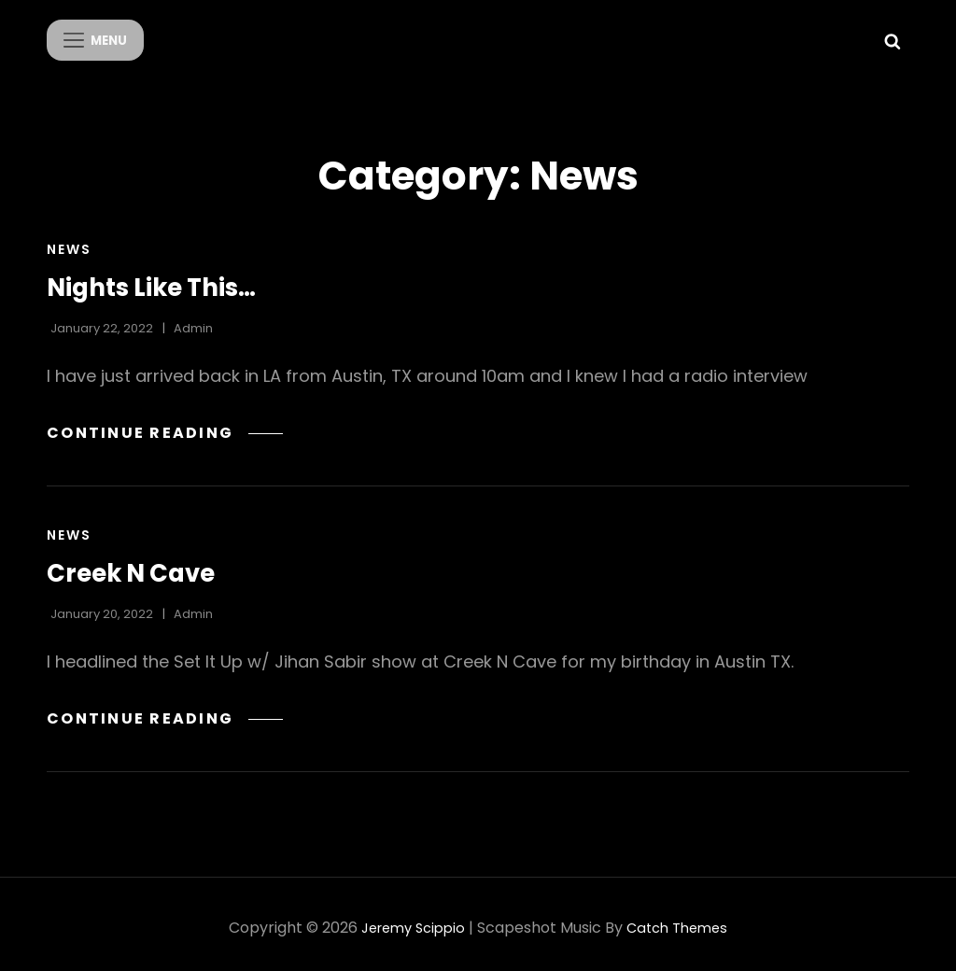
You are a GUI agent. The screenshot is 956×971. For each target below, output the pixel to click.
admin (193, 321)
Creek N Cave (139, 565)
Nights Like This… (162, 279)
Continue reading (169, 424)
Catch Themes (682, 920)
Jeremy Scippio (409, 920)
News (69, 241)
